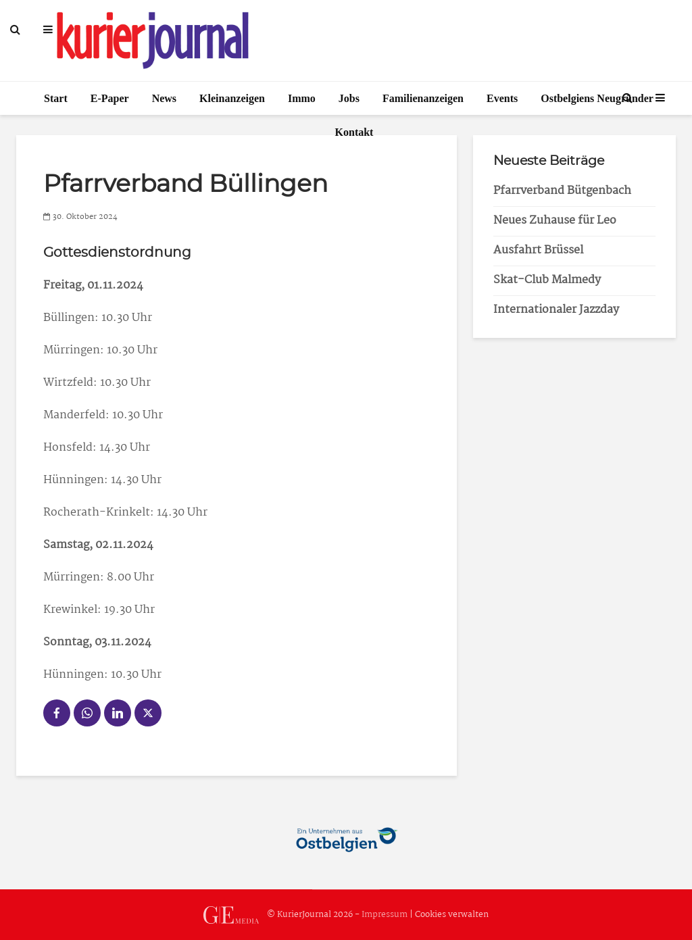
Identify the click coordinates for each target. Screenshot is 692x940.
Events (502, 98)
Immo (302, 98)
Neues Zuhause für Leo (554, 221)
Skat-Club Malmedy (547, 280)
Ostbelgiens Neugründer (597, 98)
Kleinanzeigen (232, 98)
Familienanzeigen (423, 98)
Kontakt (354, 132)
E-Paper (110, 98)
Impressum (384, 915)
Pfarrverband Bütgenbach (562, 191)
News (164, 98)
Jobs (349, 98)
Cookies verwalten (452, 915)
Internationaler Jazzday (556, 310)
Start (56, 98)
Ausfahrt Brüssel (538, 250)
